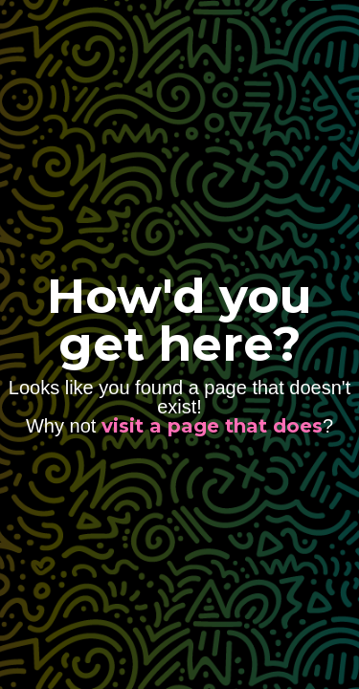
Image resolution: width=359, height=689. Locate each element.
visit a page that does (212, 425)
